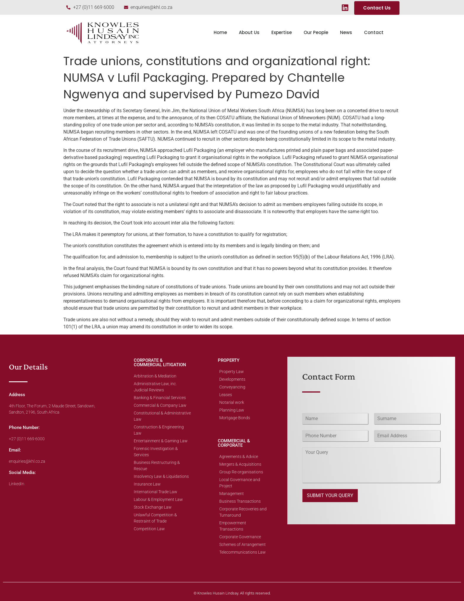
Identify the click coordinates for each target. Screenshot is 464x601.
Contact (374, 32)
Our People (316, 32)
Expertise (281, 32)
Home (220, 32)
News (346, 32)
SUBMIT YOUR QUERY (330, 495)
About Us (249, 32)
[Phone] (335, 435)
